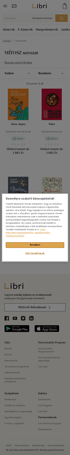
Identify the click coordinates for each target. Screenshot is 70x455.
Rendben (35, 244)
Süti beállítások (35, 253)
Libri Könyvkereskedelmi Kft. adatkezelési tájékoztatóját (28, 232)
